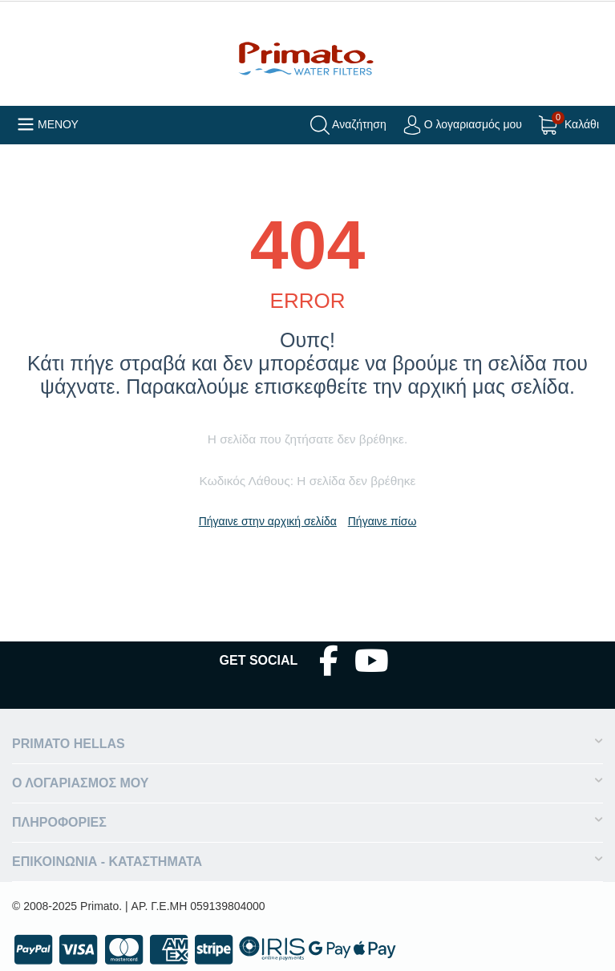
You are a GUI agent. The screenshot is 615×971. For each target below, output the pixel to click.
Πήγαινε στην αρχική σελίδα (268, 521)
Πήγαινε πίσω (382, 521)
